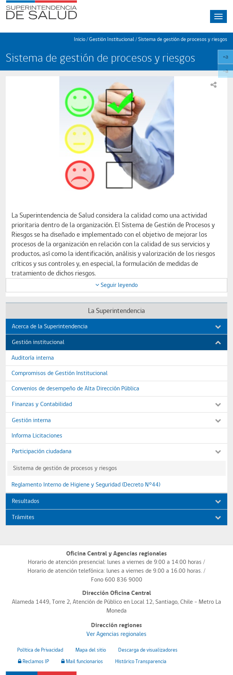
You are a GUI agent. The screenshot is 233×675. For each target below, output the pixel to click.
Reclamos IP (33, 661)
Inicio (79, 39)
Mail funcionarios (82, 661)
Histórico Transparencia (140, 661)
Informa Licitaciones (36, 435)
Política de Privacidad (40, 650)
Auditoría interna (32, 357)
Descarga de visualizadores (148, 650)
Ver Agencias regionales (116, 633)
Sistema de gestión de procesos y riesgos (182, 39)
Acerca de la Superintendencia (116, 326)
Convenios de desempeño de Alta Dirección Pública (75, 388)
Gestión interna (116, 420)
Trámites (116, 517)
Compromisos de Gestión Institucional (59, 373)
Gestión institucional (116, 342)
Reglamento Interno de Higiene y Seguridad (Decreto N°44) (85, 484)
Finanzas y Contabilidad (116, 404)
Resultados (116, 501)
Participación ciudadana (116, 451)
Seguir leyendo (116, 284)
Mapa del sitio (90, 650)
